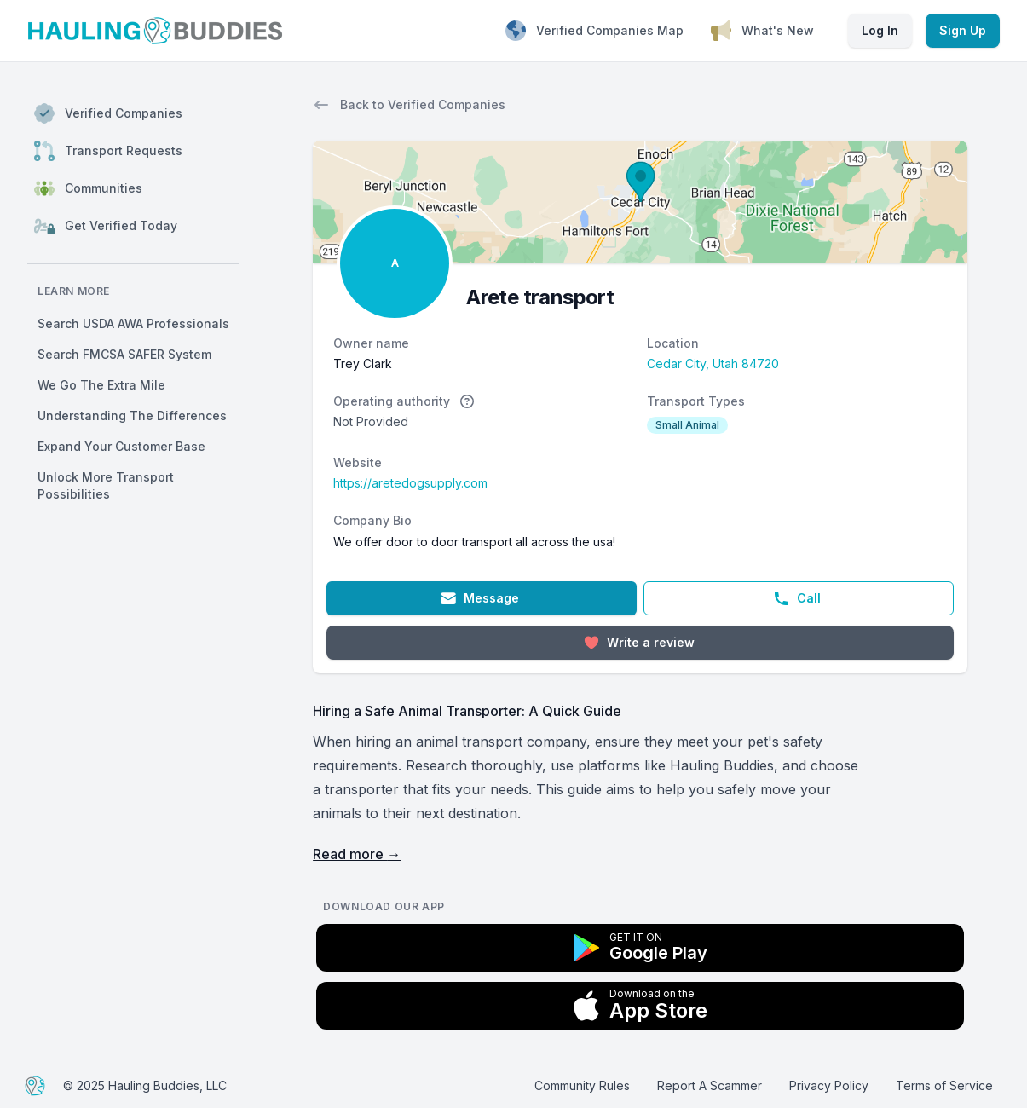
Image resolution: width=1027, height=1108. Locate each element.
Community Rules (582, 1085)
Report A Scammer (709, 1085)
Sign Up (962, 30)
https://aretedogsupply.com (410, 483)
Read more (357, 854)
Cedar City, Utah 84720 (713, 363)
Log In (880, 30)
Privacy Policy (828, 1085)
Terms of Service (944, 1085)
